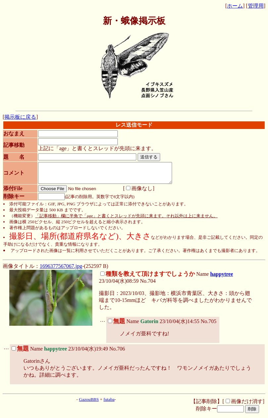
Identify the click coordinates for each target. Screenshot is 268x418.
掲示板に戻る (20, 117)
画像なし (135, 192)
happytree (221, 278)
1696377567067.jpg (61, 270)
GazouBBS (89, 403)
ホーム (235, 6)
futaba (109, 403)
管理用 (256, 6)
